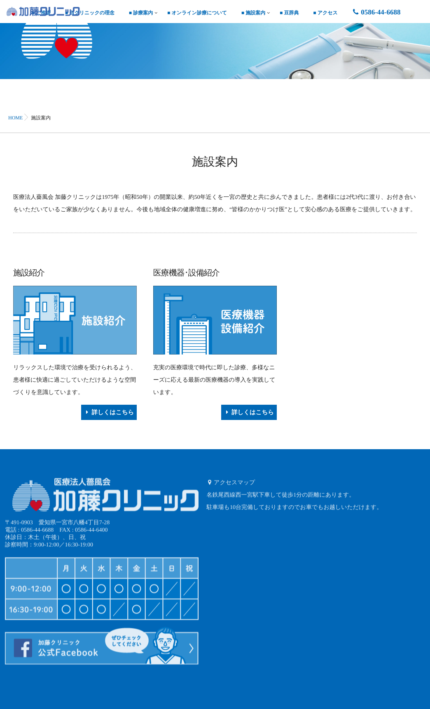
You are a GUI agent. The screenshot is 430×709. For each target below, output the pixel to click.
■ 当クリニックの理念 (90, 13)
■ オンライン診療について (197, 13)
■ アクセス (325, 13)
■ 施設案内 (253, 13)
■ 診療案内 (141, 13)
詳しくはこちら (110, 411)
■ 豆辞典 (289, 13)
